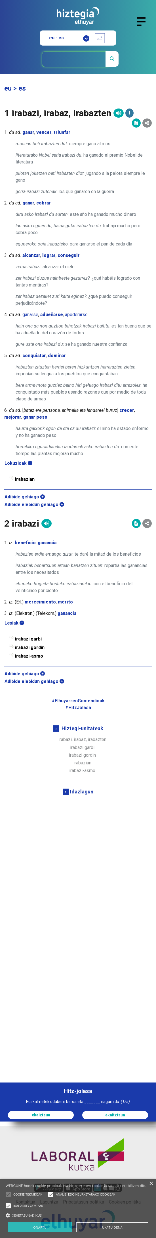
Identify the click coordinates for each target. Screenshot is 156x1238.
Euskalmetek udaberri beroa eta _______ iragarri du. (78, 1101)
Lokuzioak (18, 463)
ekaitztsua (115, 1115)
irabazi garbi (82, 747)
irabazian (82, 763)
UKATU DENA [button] (112, 1227)
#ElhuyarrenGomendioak (78, 700)
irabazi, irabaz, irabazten (82, 739)
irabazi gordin (82, 755)
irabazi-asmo (82, 770)
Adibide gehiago (25, 497)
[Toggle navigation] (143, 25)
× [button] (151, 1184)
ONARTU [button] (40, 1227)
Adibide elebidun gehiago (34, 504)
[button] (8, 1194)
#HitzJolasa (78, 707)
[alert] (78, 1208)
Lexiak (14, 623)
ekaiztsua (41, 1115)
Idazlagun (81, 792)
